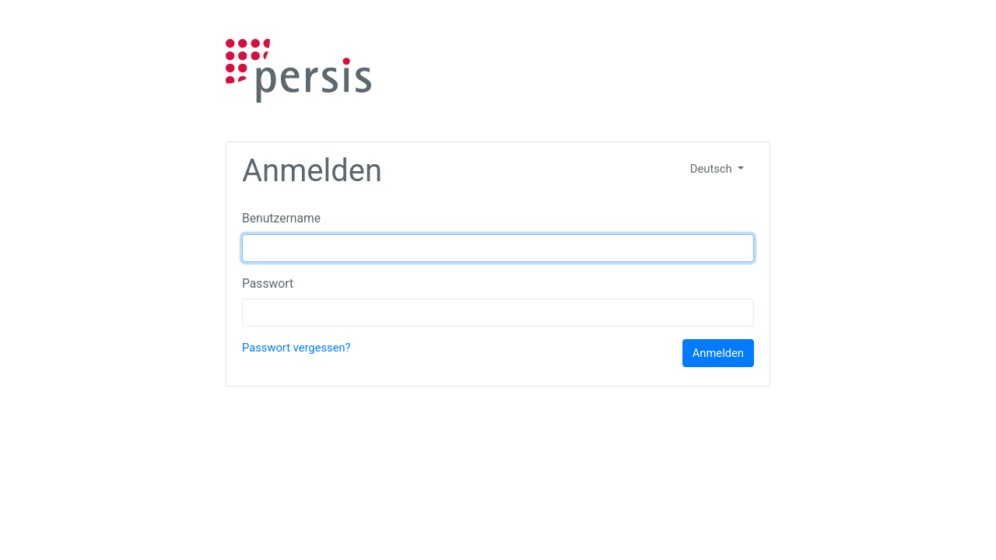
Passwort (267, 283)
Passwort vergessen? (296, 348)
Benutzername (281, 218)
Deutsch (712, 169)
